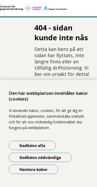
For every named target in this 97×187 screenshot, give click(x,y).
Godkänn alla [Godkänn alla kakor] (32, 145)
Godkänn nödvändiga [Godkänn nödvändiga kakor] (40, 157)
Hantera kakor (33, 169)
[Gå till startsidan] (48, 8)
